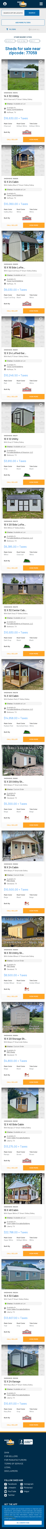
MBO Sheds (11, 795)
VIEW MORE (33, 139)
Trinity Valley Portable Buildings (18, 1138)
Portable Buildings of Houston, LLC (20, 452)
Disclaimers (11, 1471)
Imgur (26, 1491)
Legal (7, 1467)
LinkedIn (12, 1487)
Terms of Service (13, 1463)
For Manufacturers (15, 1459)
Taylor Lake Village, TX (22, 41)
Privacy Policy (8, 1516)
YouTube (12, 1491)
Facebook (12, 1483)
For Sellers (11, 1456)
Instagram (28, 1483)
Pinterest (28, 1487)
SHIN (6, 1452)
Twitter (11, 1495)
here (14, 1518)
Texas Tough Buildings (15, 109)
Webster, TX (32, 41)
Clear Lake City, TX (9, 41)
